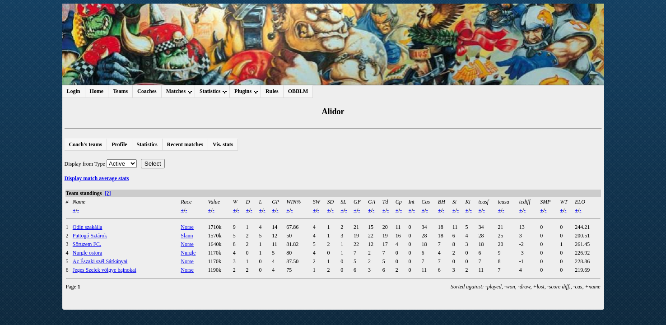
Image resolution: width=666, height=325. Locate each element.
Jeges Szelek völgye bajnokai (104, 270)
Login (73, 91)
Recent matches (185, 144)
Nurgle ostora (87, 253)
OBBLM (298, 91)
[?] (107, 193)
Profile (119, 144)
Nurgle (188, 253)
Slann (187, 235)
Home (97, 91)
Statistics (147, 144)
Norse (187, 227)
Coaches (147, 91)
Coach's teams (85, 144)
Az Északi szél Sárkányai (100, 261)
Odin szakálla (87, 227)
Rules (272, 91)
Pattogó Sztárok (90, 235)
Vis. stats (223, 144)
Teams (120, 91)
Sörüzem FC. (87, 244)
